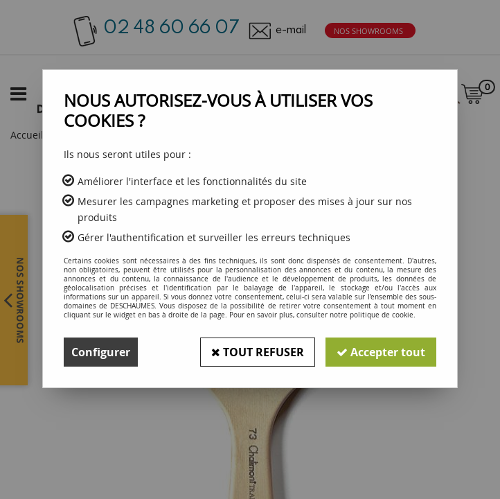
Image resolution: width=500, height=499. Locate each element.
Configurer (100, 352)
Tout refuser (257, 352)
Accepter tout (381, 352)
